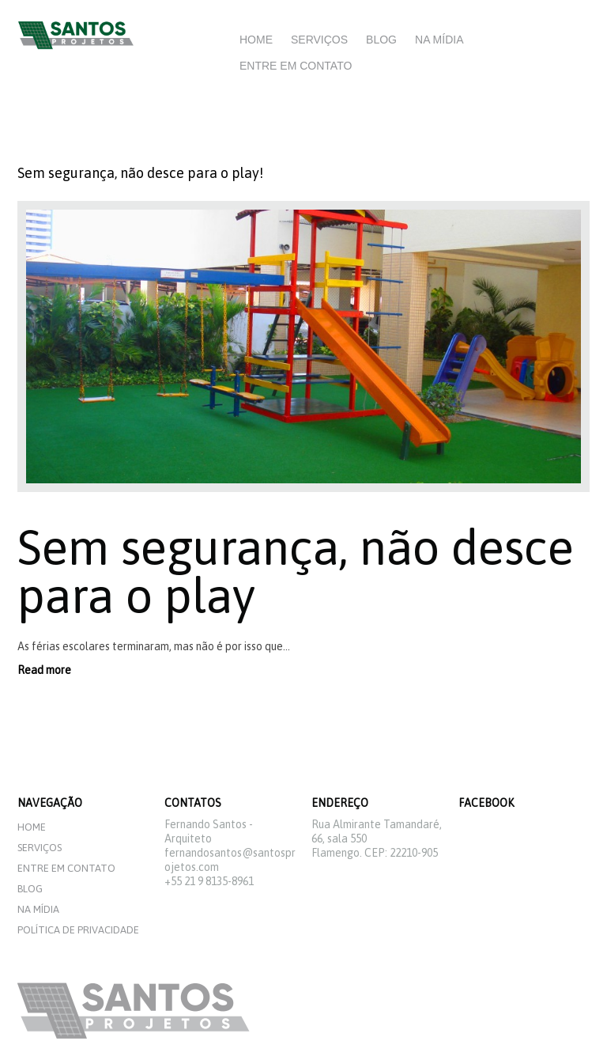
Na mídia (439, 39)
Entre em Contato (295, 65)
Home (256, 39)
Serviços (319, 39)
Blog (381, 39)
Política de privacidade (78, 930)
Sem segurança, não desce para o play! (140, 173)
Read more (44, 670)
